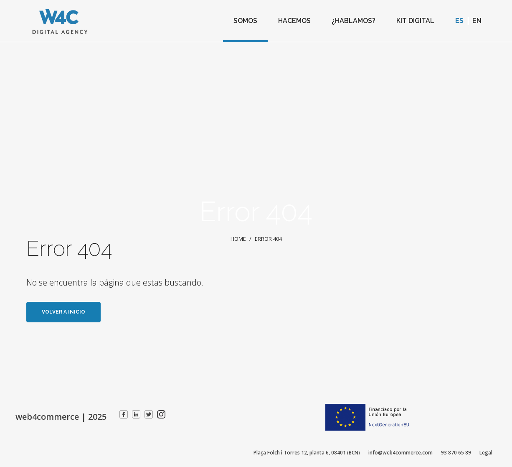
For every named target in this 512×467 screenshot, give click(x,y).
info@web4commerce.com (400, 452)
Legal (485, 452)
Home (238, 239)
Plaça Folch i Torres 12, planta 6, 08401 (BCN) (306, 452)
